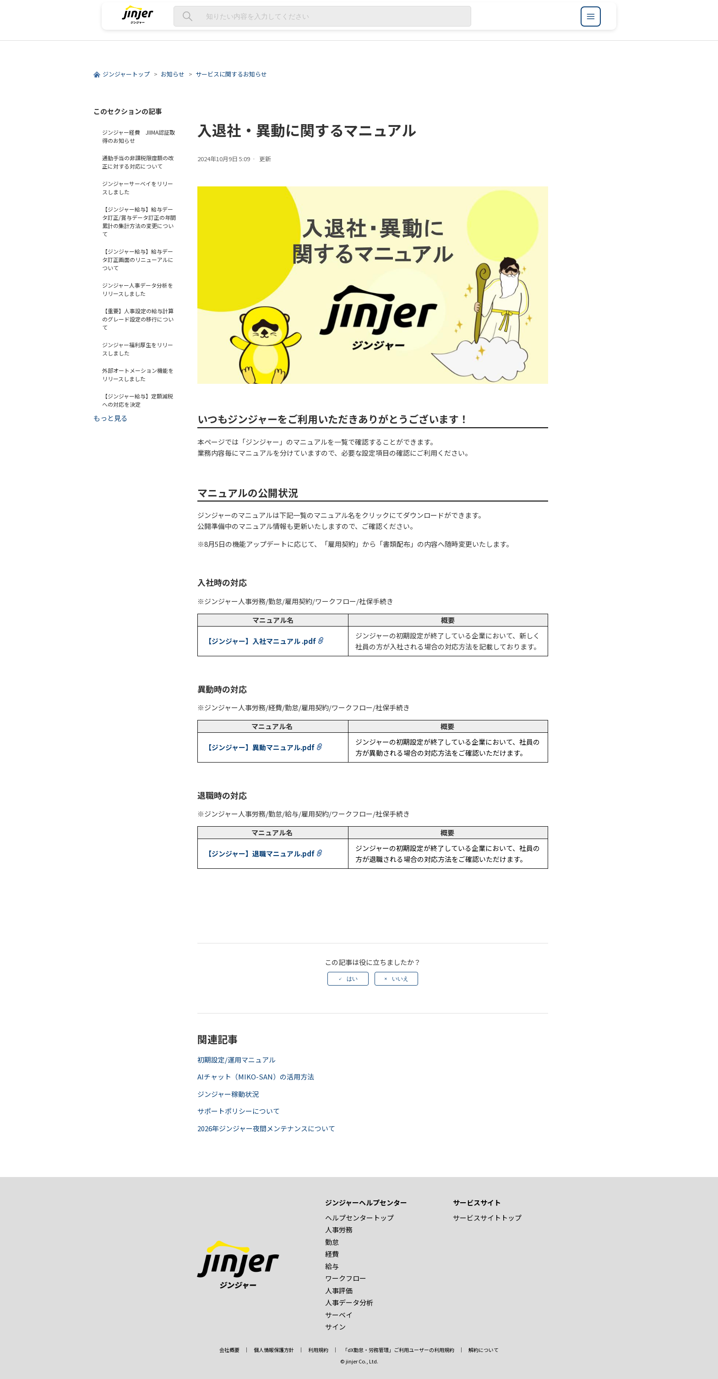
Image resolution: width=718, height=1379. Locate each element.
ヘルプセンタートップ (359, 1217)
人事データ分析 (349, 1302)
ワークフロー (345, 1278)
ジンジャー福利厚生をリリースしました (137, 349)
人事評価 (339, 1290)
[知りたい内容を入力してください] (322, 16)
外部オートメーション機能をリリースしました (138, 374)
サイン (335, 1326)
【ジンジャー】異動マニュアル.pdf (260, 747)
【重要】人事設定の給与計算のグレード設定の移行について (138, 319)
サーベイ (339, 1314)
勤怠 (332, 1242)
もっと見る (110, 418)
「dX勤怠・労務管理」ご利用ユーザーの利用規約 (398, 1349)
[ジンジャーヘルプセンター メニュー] (591, 16)
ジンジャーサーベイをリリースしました (137, 188)
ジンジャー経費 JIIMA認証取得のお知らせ (138, 136)
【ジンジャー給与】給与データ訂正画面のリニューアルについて (138, 259)
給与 (332, 1266)
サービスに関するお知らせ (231, 74)
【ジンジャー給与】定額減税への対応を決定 (137, 400)
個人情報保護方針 (274, 1349)
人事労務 (339, 1229)
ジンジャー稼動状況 (228, 1094)
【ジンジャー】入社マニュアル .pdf (260, 641)
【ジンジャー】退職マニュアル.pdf (260, 853)
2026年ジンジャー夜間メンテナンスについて (266, 1128)
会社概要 (229, 1349)
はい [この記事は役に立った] (352, 979)
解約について (483, 1349)
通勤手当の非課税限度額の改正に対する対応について (138, 162)
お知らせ (173, 74)
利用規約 (318, 1349)
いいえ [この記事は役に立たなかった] (400, 979)
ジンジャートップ (126, 74)
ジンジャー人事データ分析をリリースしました (137, 289)
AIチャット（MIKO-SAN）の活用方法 (255, 1076)
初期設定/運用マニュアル (236, 1059)
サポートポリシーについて (238, 1111)
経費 (332, 1254)
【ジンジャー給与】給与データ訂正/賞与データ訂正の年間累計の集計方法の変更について (139, 221)
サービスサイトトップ (487, 1217)
